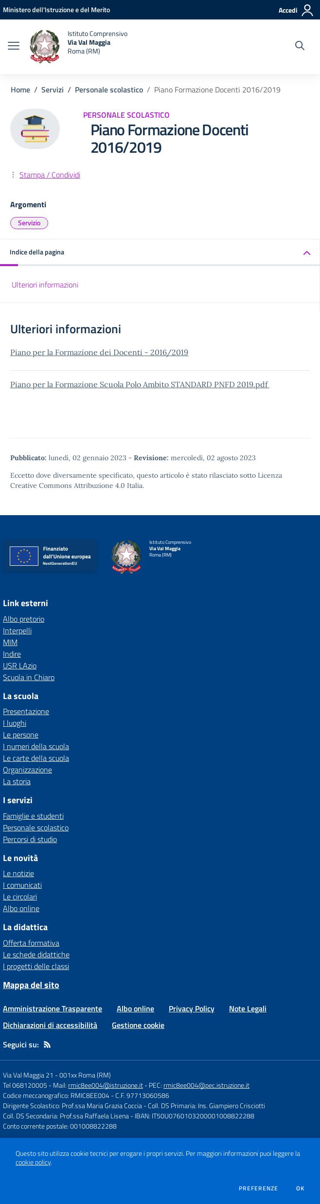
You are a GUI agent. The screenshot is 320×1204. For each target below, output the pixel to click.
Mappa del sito (31, 984)
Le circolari (20, 896)
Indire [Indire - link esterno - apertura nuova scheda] (12, 654)
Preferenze (258, 1188)
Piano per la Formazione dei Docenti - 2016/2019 (99, 352)
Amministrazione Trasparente (52, 1008)
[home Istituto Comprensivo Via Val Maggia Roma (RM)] (78, 46)
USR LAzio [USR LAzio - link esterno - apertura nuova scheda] (19, 665)
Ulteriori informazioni (45, 284)
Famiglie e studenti (33, 816)
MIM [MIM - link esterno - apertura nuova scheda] (10, 642)
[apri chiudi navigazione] (13, 47)
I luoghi (14, 723)
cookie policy (33, 1162)
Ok (300, 1188)
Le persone (20, 734)
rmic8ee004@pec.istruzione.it (206, 1085)
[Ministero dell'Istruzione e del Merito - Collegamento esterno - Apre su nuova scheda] (56, 9)
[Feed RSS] (47, 1044)
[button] (160, 252)
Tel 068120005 (25, 1085)
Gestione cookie (138, 1025)
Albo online (21, 908)
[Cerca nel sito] (299, 46)
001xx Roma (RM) (85, 1075)
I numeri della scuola (36, 746)
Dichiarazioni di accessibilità (50, 1025)
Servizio (29, 222)
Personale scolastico (109, 89)
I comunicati (22, 885)
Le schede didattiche (36, 954)
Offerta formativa (31, 943)
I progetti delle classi (36, 966)
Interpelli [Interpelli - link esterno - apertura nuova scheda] (17, 630)
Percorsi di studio (30, 839)
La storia (17, 781)
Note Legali (248, 1008)
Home (20, 89)
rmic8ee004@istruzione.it (105, 1085)
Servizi (52, 89)
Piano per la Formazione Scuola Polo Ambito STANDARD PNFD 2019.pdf (139, 384)
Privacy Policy (191, 1008)
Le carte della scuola (36, 758)
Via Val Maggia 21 (28, 1075)
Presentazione (26, 711)
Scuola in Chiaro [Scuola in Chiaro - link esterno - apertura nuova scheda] (28, 677)
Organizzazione (27, 769)
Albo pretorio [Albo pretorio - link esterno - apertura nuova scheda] (23, 619)
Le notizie (18, 873)
